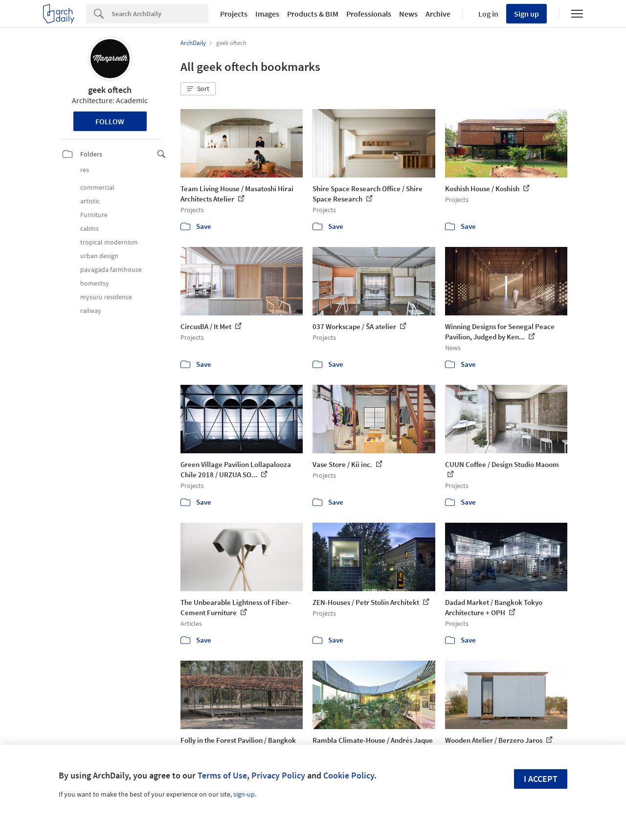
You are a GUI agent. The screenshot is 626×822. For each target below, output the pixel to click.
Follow (109, 121)
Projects (233, 14)
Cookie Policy (348, 775)
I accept (541, 778)
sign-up (244, 794)
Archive (437, 14)
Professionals (368, 14)
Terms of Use (222, 775)
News (408, 14)
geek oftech (110, 89)
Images (267, 14)
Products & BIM (312, 14)
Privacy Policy (278, 775)
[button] (198, 89)
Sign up (526, 14)
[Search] (160, 13)
